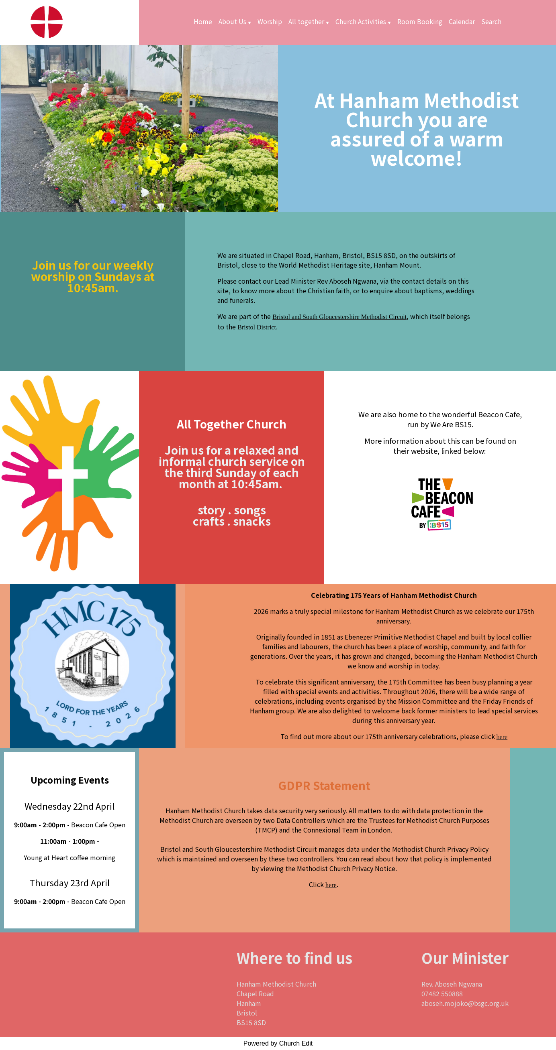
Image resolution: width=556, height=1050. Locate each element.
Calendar (462, 21)
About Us (232, 21)
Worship (270, 21)
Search (491, 21)
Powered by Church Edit (278, 1043)
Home (203, 21)
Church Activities (360, 21)
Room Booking (419, 21)
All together (306, 21)
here (502, 736)
